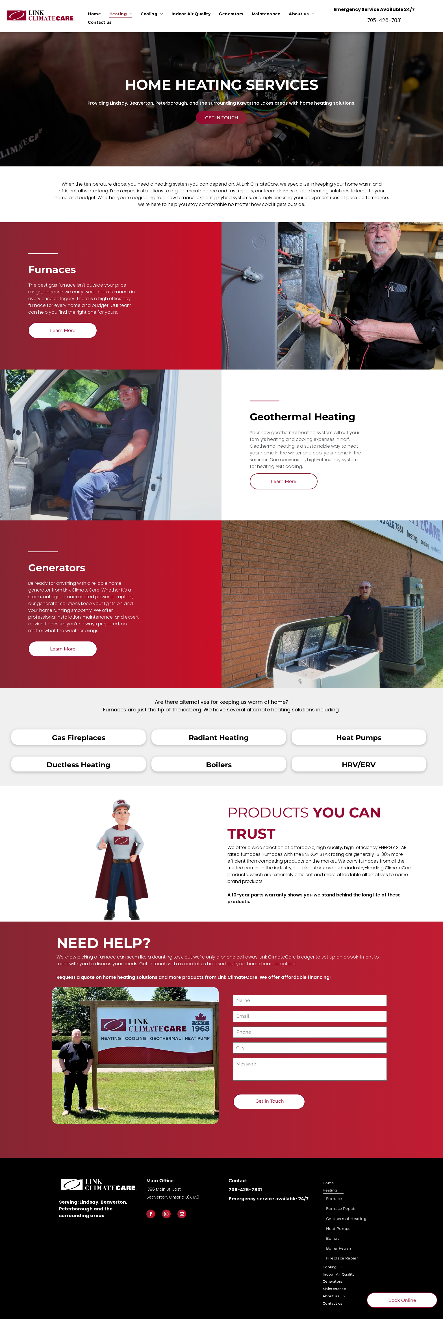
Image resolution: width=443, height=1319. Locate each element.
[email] (181, 1215)
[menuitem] (94, 14)
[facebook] (150, 1215)
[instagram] (166, 1215)
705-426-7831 (384, 20)
